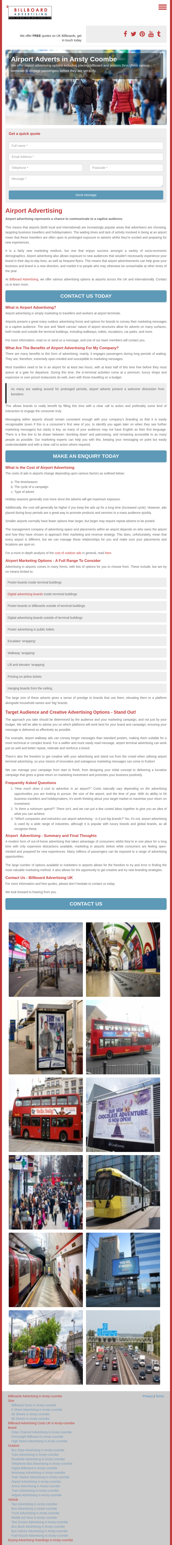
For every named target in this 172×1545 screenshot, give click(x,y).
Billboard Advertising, (24, 279)
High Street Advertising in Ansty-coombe (39, 1441)
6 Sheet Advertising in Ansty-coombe (36, 1409)
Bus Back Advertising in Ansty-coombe (38, 1526)
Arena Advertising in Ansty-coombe (35, 1486)
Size (11, 1400)
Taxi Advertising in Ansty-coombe (34, 1504)
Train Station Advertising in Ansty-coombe (40, 1477)
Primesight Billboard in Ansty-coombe (37, 1436)
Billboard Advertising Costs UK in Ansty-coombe (41, 1423)
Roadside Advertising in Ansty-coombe (38, 1459)
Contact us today (86, 296)
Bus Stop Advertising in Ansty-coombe (37, 1450)
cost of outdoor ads (68, 553)
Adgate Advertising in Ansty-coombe (36, 1495)
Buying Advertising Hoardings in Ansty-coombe (40, 1540)
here (108, 553)
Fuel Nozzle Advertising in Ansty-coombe (39, 1535)
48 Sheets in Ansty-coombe (30, 1414)
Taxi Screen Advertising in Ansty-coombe (39, 1522)
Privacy (148, 1396)
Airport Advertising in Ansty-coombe (36, 1481)
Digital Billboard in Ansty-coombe (34, 1468)
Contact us (86, 904)
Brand (12, 1427)
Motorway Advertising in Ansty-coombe (38, 1472)
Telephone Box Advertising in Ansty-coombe (41, 1463)
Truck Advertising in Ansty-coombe (35, 1513)
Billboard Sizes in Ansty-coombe (33, 1405)
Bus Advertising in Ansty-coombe (34, 1508)
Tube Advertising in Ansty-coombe (35, 1454)
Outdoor (13, 1445)
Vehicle (13, 1499)
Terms (159, 1396)
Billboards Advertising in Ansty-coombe (35, 1396)
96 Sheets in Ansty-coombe (30, 1418)
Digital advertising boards (25, 594)
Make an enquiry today (86, 456)
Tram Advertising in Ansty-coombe (35, 1490)
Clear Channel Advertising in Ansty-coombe (41, 1432)
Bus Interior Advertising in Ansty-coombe (39, 1531)
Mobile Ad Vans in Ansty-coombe (34, 1517)
